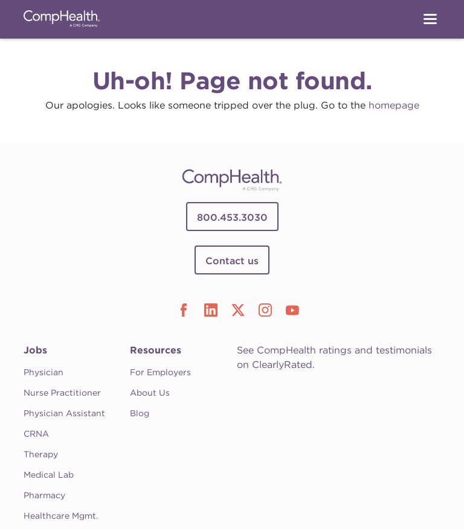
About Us (150, 393)
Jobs (35, 350)
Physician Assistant (64, 413)
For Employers (160, 372)
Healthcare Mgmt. (61, 516)
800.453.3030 (232, 217)
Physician (43, 372)
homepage (394, 105)
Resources (155, 350)
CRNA (36, 434)
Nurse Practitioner (62, 393)
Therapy (41, 454)
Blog (139, 413)
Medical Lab (49, 475)
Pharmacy (44, 495)
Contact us (232, 261)
